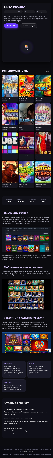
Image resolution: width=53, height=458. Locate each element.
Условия (24, 451)
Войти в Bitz (11, 26)
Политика (31, 451)
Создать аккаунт (29, 26)
